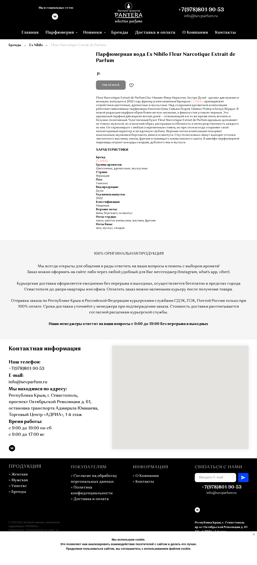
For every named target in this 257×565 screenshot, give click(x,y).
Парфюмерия (60, 33)
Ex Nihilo (36, 45)
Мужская (18, 480)
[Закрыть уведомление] (254, 534)
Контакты (225, 33)
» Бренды (17, 492)
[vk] (55, 18)
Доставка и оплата (155, 33)
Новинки (93, 33)
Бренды (119, 33)
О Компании (195, 33)
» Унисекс (18, 486)
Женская (19, 474)
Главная (30, 33)
